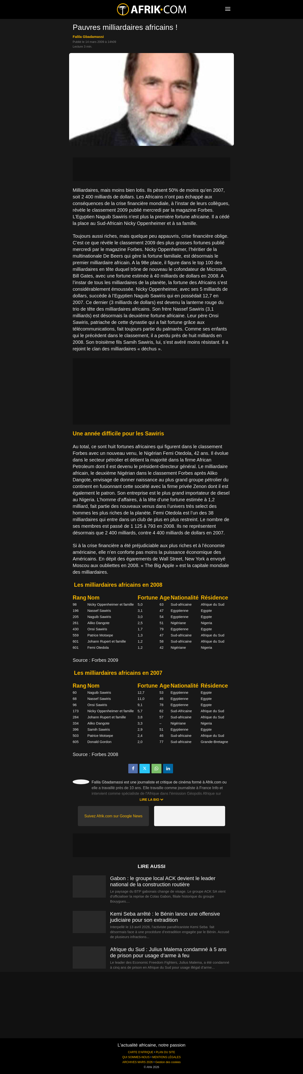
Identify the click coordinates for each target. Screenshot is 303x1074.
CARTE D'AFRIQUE (140, 1052)
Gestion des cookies (168, 1062)
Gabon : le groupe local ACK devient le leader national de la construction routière (162, 881)
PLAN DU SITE (165, 1052)
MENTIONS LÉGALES (166, 1057)
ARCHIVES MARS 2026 (137, 1062)
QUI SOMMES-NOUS (136, 1057)
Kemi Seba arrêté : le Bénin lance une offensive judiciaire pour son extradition (165, 917)
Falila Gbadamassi (88, 37)
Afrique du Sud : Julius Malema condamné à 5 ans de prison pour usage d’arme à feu (168, 952)
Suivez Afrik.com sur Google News (113, 816)
